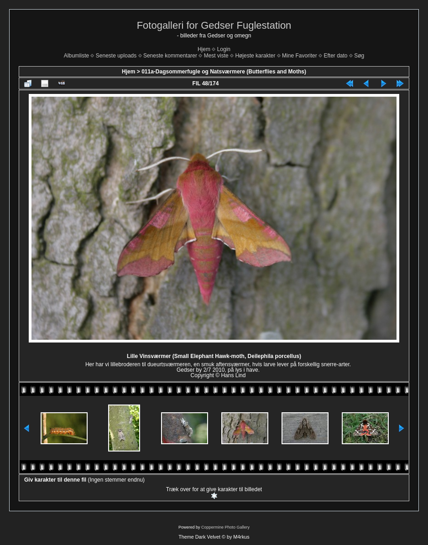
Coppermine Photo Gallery (225, 527)
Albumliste (76, 55)
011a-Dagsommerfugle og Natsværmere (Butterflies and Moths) (223, 71)
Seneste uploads (116, 55)
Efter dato (335, 55)
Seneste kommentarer (170, 55)
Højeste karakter (255, 55)
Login (223, 49)
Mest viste (216, 55)
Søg (359, 55)
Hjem (204, 49)
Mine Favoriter (299, 55)
